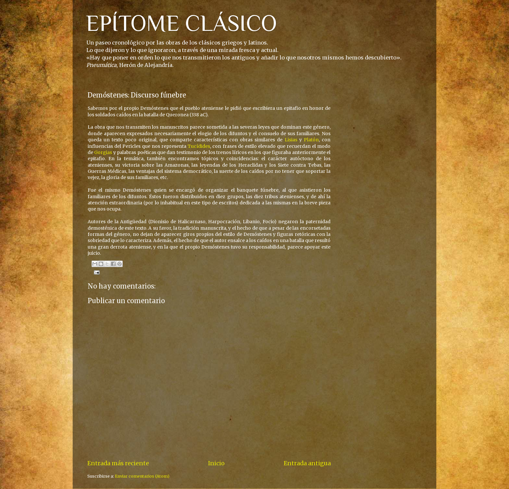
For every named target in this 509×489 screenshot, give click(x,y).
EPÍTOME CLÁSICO (181, 23)
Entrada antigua (307, 463)
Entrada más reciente (118, 463)
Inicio (216, 463)
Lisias (291, 140)
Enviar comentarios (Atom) (142, 476)
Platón (311, 140)
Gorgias (103, 152)
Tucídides (199, 146)
